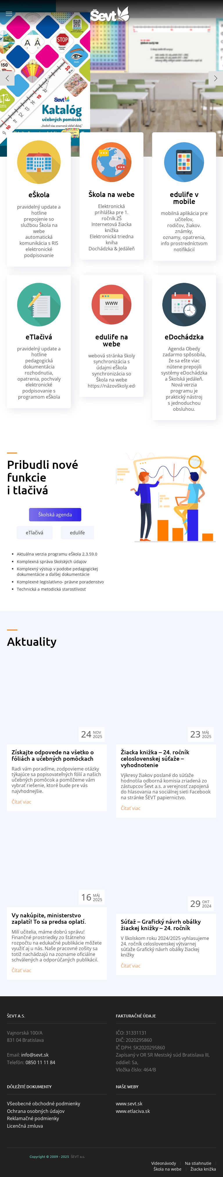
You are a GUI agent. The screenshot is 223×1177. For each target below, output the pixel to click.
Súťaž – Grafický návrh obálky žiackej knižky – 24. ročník (161, 925)
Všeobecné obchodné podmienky (43, 1103)
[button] (7, 78)
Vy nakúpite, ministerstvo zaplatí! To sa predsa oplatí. (49, 918)
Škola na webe (167, 1169)
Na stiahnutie (198, 1163)
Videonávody (163, 1163)
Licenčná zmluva (25, 1126)
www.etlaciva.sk (133, 1111)
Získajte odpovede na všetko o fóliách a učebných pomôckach (53, 755)
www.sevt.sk (129, 1103)
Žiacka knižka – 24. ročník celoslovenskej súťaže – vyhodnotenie (155, 758)
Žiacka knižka (203, 1169)
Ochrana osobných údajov (35, 1111)
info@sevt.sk (34, 1055)
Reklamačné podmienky (33, 1118)
